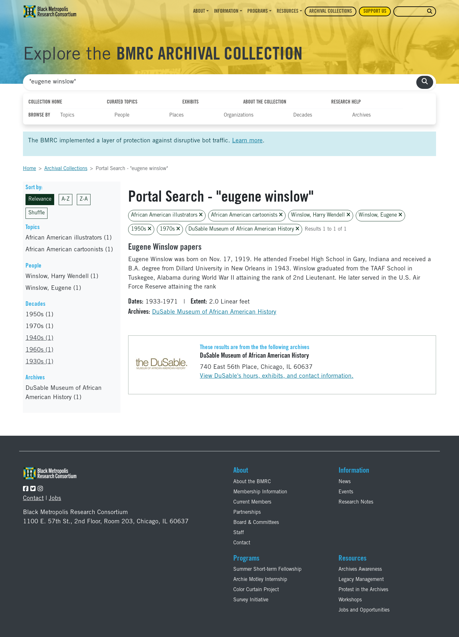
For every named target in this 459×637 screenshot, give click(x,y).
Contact (33, 499)
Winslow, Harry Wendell (320, 215)
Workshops (350, 600)
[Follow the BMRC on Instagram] (40, 489)
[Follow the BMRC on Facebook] (25, 489)
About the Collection (264, 102)
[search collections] (424, 82)
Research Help (346, 102)
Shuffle (36, 213)
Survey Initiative (250, 600)
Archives (361, 115)
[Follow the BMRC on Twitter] (33, 489)
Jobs (55, 499)
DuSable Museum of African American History (243, 229)
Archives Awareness (360, 569)
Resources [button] (287, 11)
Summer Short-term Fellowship (267, 569)
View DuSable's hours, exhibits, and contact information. (276, 376)
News (345, 481)
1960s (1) (39, 350)
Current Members (252, 502)
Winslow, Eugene (380, 215)
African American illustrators (167, 215)
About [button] (199, 11)
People (121, 115)
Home (29, 168)
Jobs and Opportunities (364, 610)
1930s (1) (39, 362)
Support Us (374, 11)
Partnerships (247, 512)
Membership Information (260, 492)
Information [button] (226, 11)
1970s (170, 229)
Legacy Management (361, 579)
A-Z (65, 199)
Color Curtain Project (256, 589)
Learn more (247, 141)
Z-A (84, 199)
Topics (67, 115)
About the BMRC (252, 481)
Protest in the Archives (363, 589)
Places (176, 115)
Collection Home (45, 102)
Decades (302, 115)
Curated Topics (122, 102)
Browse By (39, 115)
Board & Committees (256, 522)
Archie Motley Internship (260, 579)
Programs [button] (257, 11)
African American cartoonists (247, 215)
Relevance (39, 199)
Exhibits (190, 102)
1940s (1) (39, 338)
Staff (238, 532)
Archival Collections (330, 11)
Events (346, 492)
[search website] (429, 11)
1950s (141, 229)
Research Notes (356, 502)
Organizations (238, 115)
